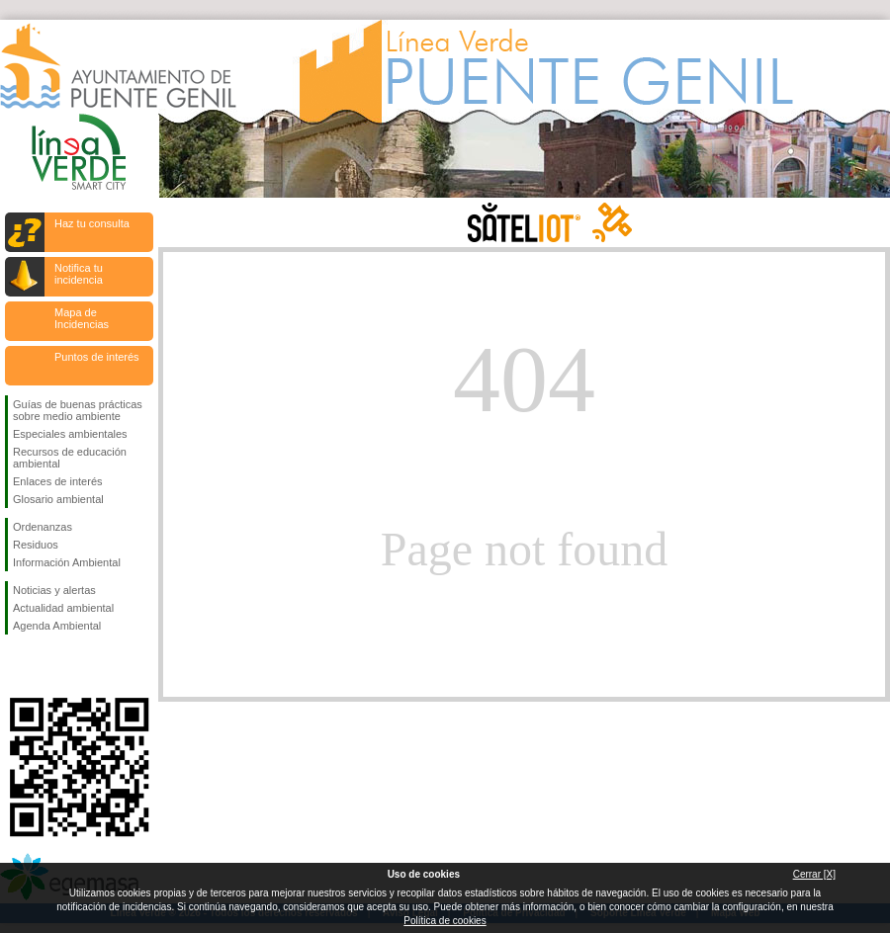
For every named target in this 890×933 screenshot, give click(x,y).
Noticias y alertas (54, 590)
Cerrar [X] (814, 874)
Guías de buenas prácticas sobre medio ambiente (77, 410)
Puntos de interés (96, 357)
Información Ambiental (67, 562)
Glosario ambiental (58, 499)
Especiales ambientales (70, 434)
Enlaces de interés (58, 481)
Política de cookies (444, 920)
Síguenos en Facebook (17, 666)
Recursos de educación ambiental (70, 457)
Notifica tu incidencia (78, 274)
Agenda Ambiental (57, 626)
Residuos (35, 545)
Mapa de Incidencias (81, 318)
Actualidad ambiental (63, 608)
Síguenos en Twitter (49, 666)
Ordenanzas (42, 527)
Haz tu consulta (92, 223)
